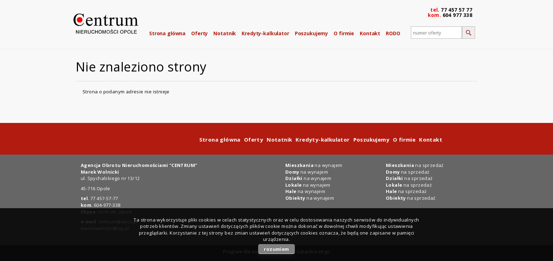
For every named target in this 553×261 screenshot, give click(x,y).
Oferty (199, 33)
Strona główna (167, 33)
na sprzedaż (415, 165)
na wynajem (313, 165)
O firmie (344, 33)
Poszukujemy (311, 33)
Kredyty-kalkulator (265, 33)
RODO (393, 33)
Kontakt (370, 33)
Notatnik (224, 33)
